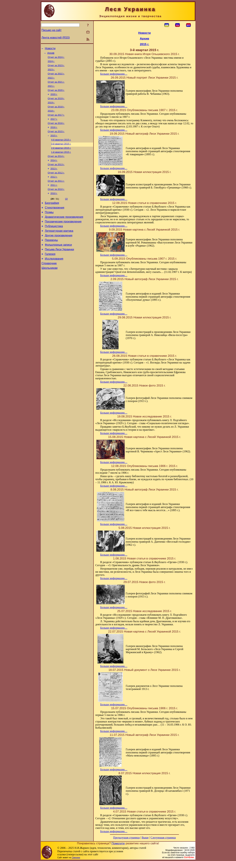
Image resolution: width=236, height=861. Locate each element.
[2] (66, 211)
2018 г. (51, 116)
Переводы (51, 257)
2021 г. (51, 90)
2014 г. (54, 170)
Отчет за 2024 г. (56, 58)
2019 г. (51, 107)
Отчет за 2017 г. (56, 121)
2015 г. (54, 143)
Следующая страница (163, 837)
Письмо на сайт (52, 30)
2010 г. (54, 206)
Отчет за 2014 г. (56, 166)
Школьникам (50, 288)
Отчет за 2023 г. (56, 67)
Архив (50, 54)
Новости (50, 48)
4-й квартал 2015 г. (61, 148)
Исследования (54, 278)
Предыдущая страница (126, 837)
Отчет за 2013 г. (56, 174)
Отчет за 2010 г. (56, 201)
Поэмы (49, 226)
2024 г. (51, 63)
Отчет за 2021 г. (56, 85)
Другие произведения (58, 252)
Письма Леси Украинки (59, 267)
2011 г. (54, 197)
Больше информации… (113, 73)
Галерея (50, 272)
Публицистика (54, 242)
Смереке (76, 857)
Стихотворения (54, 221)
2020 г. (54, 98)
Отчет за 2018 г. (56, 112)
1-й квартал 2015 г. (61, 161)
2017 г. (54, 125)
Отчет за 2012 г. (56, 183)
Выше (145, 837)
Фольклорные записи (58, 262)
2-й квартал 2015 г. (61, 157)
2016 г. (54, 134)
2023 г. (51, 72)
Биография (52, 216)
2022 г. (51, 81)
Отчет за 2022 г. (56, 76)
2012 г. (54, 188)
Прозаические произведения (63, 236)
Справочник (49, 283)
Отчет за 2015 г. (56, 139)
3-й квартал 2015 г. (61, 152)
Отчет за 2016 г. (56, 130)
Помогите (118, 843)
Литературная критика (59, 247)
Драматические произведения (64, 231)
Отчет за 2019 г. (56, 103)
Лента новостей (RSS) (56, 37)
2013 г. (54, 179)
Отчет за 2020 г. (56, 94)
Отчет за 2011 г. (56, 192)
